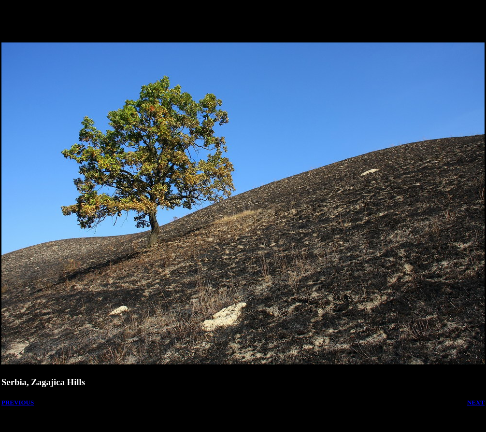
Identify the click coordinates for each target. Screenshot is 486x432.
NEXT (476, 402)
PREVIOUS (17, 402)
